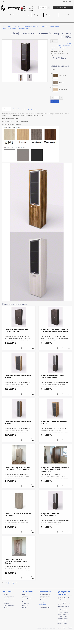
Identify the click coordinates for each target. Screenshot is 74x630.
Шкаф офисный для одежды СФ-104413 (18, 514)
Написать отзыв (67, 45)
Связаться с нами (45, 607)
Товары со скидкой (27, 596)
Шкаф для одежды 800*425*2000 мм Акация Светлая (16, 561)
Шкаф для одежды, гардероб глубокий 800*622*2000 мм (18, 468)
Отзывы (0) (16, 109)
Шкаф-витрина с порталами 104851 (18, 422)
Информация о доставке (29, 109)
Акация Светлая (58, 89)
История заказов (45, 596)
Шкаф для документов (11, 583)
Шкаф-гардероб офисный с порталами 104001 (17, 330)
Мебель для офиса (37, 15)
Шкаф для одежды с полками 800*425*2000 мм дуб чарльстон (55, 469)
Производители (26, 598)
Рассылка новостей (45, 600)
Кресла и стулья (26, 15)
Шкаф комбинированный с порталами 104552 (16, 28)
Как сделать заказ (9, 596)
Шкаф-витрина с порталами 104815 (18, 376)
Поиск (24, 594)
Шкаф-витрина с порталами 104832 (54, 422)
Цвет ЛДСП (53, 69)
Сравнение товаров (28, 600)
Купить (55, 101)
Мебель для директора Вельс (50, 26)
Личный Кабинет (45, 594)
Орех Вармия (58, 76)
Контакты (37, 20)
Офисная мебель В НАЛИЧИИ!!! (12, 15)
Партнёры (25, 605)
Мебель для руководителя (30, 26)
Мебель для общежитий (50, 15)
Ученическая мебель (65, 15)
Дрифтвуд (57, 83)
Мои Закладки (44, 598)
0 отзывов (59, 45)
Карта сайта (25, 607)
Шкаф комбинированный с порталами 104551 (53, 376)
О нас (6, 594)
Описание (7, 109)
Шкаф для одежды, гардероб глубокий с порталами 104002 (54, 330)
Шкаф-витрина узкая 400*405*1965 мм (50, 514)
